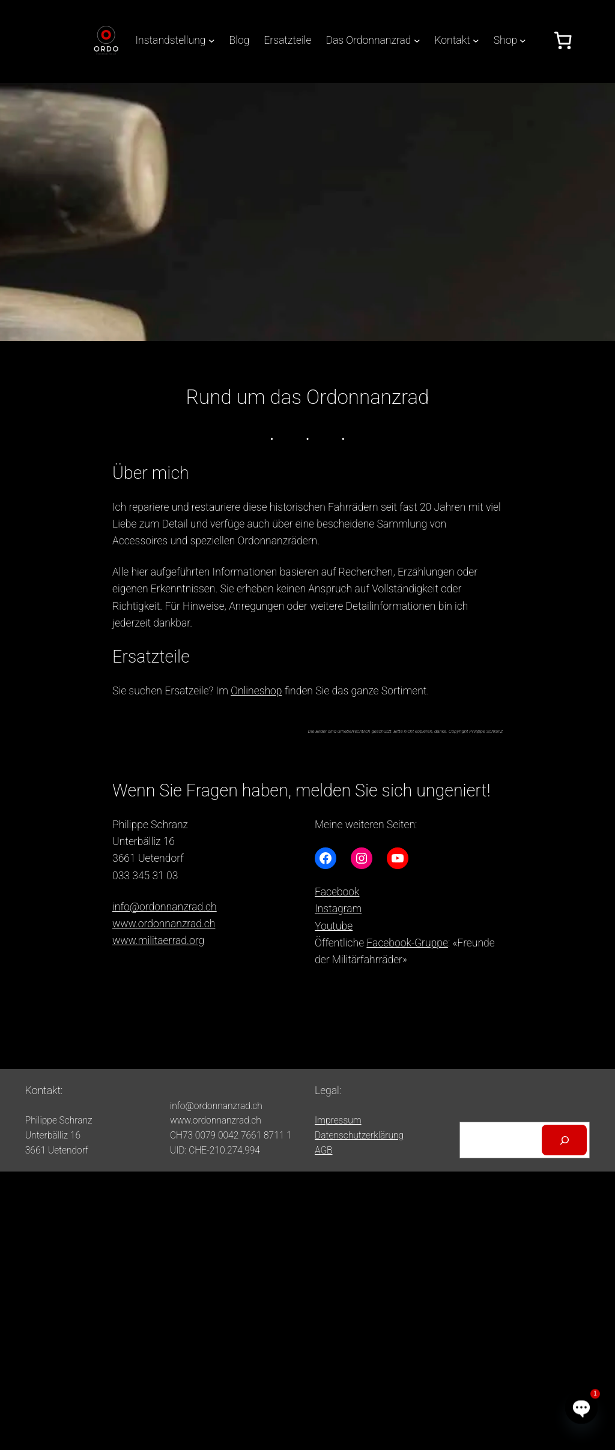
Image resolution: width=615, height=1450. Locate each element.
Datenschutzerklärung (359, 1135)
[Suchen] (564, 1140)
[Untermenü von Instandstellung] (211, 40)
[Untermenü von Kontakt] (476, 40)
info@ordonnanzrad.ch (164, 907)
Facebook (337, 892)
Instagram (338, 909)
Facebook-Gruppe (407, 943)
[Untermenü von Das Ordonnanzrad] (417, 40)
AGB (324, 1150)
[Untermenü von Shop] (523, 40)
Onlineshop (256, 691)
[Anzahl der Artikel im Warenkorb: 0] (563, 40)
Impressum (338, 1120)
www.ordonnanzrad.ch (163, 924)
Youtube (334, 926)
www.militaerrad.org (158, 940)
